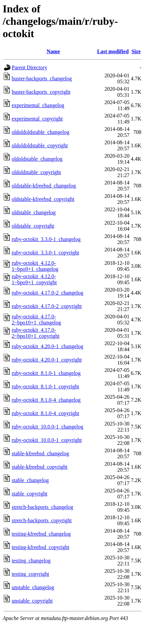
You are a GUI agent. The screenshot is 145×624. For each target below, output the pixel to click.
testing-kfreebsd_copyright (40, 547)
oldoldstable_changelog (37, 159)
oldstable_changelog (34, 212)
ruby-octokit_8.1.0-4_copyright (45, 413)
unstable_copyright (32, 601)
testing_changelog (31, 560)
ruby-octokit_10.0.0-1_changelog (47, 427)
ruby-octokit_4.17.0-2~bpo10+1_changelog (36, 319)
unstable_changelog (33, 587)
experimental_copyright (37, 119)
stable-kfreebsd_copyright (39, 467)
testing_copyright (30, 574)
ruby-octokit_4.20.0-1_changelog (47, 346)
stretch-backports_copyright (42, 520)
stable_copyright (29, 493)
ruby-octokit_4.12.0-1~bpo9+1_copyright (34, 279)
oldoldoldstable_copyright (40, 145)
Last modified (113, 51)
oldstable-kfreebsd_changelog (44, 185)
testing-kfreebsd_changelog (41, 534)
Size (136, 51)
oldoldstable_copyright (36, 172)
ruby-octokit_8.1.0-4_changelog (46, 400)
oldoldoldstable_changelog (40, 132)
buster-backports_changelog (42, 78)
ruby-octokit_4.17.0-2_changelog (47, 293)
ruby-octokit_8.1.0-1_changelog (46, 373)
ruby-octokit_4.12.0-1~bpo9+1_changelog (35, 266)
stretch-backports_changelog (42, 507)
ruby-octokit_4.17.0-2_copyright (47, 306)
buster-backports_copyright (41, 92)
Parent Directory (29, 67)
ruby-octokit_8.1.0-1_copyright (45, 386)
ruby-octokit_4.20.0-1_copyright (47, 360)
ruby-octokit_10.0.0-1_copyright (47, 440)
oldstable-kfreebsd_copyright (43, 199)
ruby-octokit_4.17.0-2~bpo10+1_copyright (35, 333)
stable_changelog (30, 480)
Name (53, 51)
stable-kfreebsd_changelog (40, 453)
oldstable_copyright (33, 226)
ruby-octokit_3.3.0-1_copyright (45, 252)
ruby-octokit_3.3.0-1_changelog (46, 239)
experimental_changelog (38, 105)
